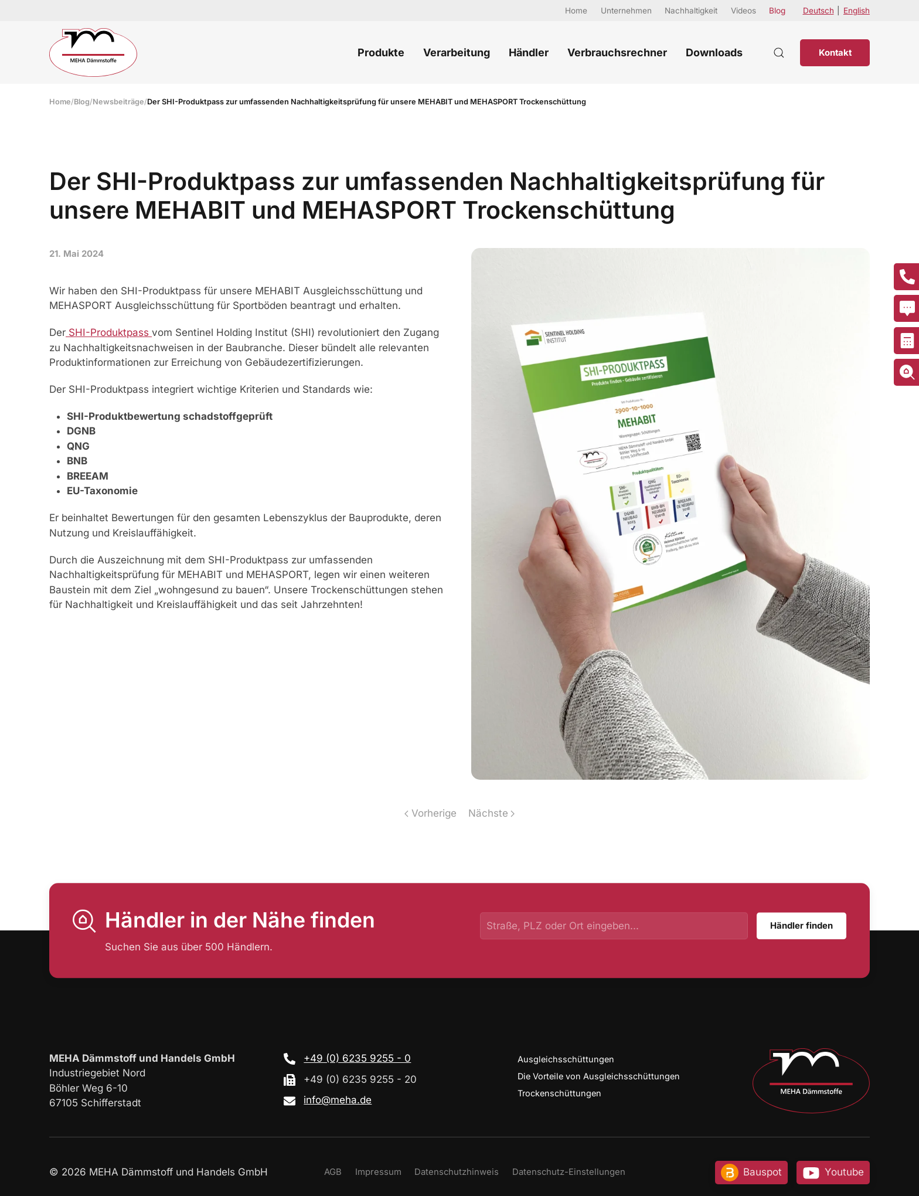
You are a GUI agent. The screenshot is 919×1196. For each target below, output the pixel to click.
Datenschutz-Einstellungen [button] (568, 1172)
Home (576, 10)
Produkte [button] (381, 52)
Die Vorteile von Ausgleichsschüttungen (599, 1076)
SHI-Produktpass (109, 332)
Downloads (714, 52)
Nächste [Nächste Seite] (491, 813)
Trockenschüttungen (559, 1093)
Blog (777, 10)
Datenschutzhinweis (456, 1172)
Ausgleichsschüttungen (566, 1059)
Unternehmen (626, 10)
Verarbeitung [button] (456, 52)
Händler (529, 52)
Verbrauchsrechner (617, 52)
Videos (743, 10)
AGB (333, 1172)
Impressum (378, 1172)
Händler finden (801, 926)
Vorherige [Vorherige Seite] (430, 813)
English (856, 10)
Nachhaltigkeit (691, 10)
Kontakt (835, 52)
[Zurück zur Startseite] (93, 52)
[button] (778, 52)
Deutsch (818, 10)
